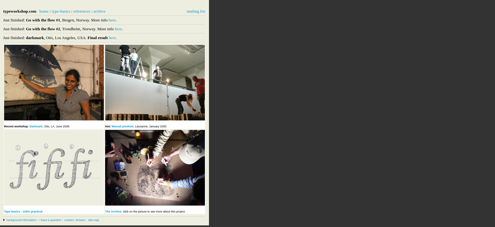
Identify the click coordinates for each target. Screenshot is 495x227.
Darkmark (36, 126)
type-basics (61, 11)
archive (99, 11)
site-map (93, 220)
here (112, 20)
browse (80, 220)
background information (21, 220)
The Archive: (114, 211)
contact (69, 220)
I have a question (50, 220)
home (44, 11)
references (81, 11)
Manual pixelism (123, 126)
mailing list (196, 11)
